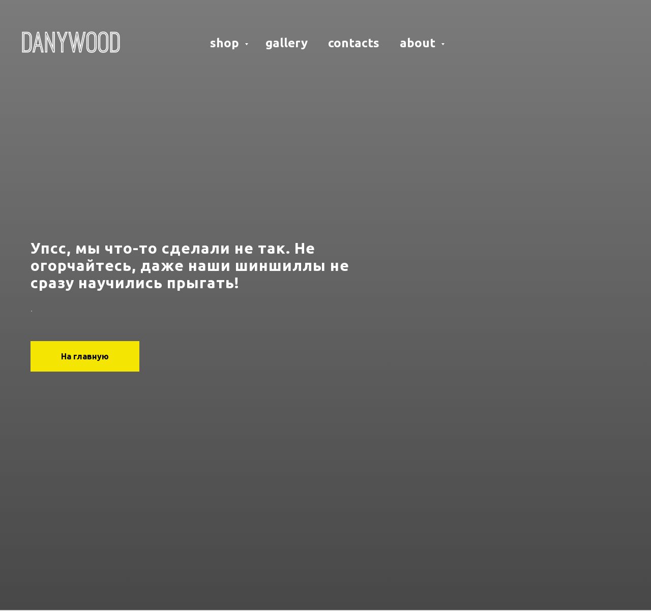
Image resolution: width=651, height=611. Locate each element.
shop (226, 43)
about (419, 43)
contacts (353, 43)
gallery (286, 43)
